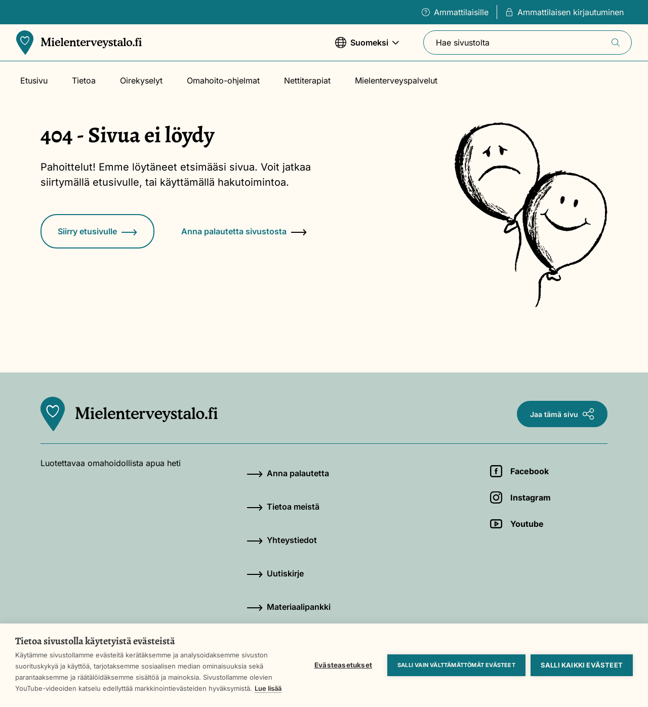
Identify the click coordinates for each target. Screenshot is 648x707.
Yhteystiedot (282, 540)
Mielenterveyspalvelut (396, 80)
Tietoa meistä (283, 506)
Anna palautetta (288, 473)
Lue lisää (268, 688)
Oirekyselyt (141, 80)
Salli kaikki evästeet (582, 665)
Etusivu (34, 80)
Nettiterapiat (307, 80)
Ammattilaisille (455, 12)
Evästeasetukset (343, 665)
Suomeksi (367, 47)
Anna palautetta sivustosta (244, 231)
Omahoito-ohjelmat (223, 80)
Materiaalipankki (289, 607)
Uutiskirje (275, 573)
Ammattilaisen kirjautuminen (564, 12)
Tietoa (84, 80)
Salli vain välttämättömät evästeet (456, 665)
